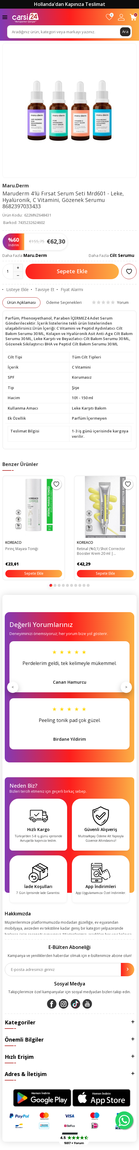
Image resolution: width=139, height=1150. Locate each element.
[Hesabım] (121, 17)
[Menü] (4, 17)
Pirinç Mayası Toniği (21, 548)
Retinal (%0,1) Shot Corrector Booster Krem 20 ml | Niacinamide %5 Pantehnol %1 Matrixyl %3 (102, 551)
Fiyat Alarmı (70, 289)
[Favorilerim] (109, 17)
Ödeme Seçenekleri (64, 302)
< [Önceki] (13, 687)
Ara (125, 31)
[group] (69, 110)
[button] (50, 585)
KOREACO (13, 542)
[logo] (25, 17)
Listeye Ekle (15, 289)
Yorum (110, 302)
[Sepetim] (133, 17)
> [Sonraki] (126, 687)
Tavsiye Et (42, 289)
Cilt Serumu (122, 255)
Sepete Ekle (72, 271)
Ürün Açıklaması (21, 302)
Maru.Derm (15, 185)
